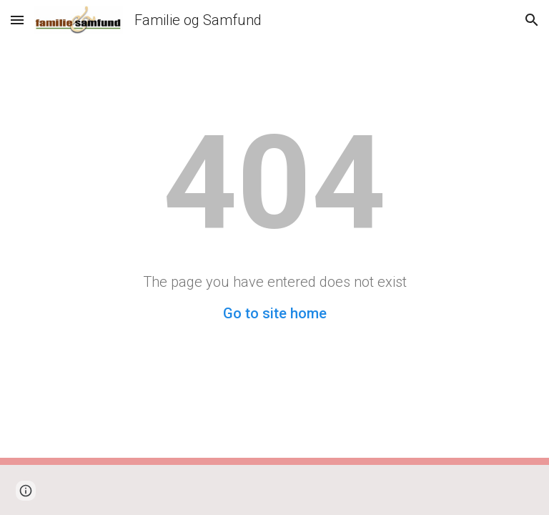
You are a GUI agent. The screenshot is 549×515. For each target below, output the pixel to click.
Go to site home (275, 313)
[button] (17, 19)
